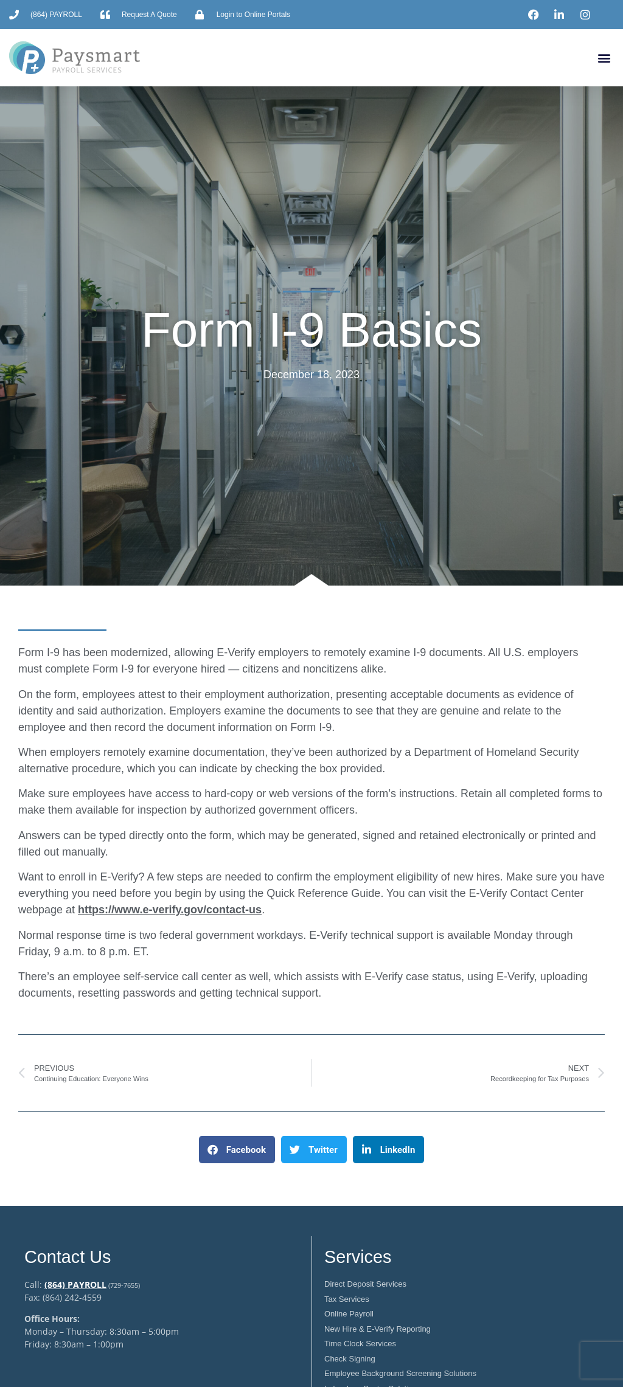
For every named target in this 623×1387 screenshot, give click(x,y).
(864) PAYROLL (75, 1284)
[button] (604, 58)
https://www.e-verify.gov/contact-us (170, 910)
